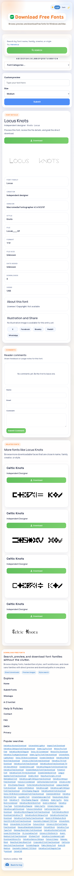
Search (37, 50)
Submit (37, 101)
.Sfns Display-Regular (30, 791)
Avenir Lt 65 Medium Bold (56, 818)
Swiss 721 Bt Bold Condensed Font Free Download (24, 794)
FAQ (6, 720)
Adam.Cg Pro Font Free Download (43, 754)
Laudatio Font (24, 797)
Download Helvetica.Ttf (13, 815)
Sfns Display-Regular (29, 800)
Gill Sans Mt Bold (10, 767)
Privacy (7, 732)
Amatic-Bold (33, 776)
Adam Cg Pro (56, 800)
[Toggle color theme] (60, 7)
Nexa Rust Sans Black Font (20, 842)
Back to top (13, 865)
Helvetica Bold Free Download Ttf (53, 763)
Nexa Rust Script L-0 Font (51, 776)
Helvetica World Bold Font (30, 803)
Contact (8, 714)
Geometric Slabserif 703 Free (45, 821)
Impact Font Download (56, 745)
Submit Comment (16, 430)
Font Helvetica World (60, 812)
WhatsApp (13, 335)
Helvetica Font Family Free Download (28, 818)
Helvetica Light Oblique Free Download (35, 779)
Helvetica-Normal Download (15, 745)
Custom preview (12, 77)
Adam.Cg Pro (39, 806)
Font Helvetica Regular (23, 806)
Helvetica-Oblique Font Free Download (19, 748)
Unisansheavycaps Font (41, 797)
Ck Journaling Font (30, 833)
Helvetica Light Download (14, 809)
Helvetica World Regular (19, 751)
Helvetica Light (42, 788)
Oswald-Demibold (47, 758)
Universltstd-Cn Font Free (20, 824)
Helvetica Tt (14, 800)
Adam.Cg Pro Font (44, 748)
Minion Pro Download (59, 751)
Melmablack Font (10, 779)
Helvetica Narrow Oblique (33, 839)
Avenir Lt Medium (49, 803)
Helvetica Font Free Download (26, 763)
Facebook (25, 329)
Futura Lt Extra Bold (34, 809)
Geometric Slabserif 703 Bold (24, 848)
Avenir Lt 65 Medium (26, 788)
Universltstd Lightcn (36, 745)
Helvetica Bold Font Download (53, 791)
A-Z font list (9, 702)
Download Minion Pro (12, 839)
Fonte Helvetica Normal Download (40, 785)
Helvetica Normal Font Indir (55, 830)
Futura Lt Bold (38, 824)
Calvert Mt (18, 851)
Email (8, 400)
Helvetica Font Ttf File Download (22, 773)
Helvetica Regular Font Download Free (51, 767)
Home (6, 683)
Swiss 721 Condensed (39, 751)
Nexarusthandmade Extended (30, 827)
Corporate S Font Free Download (46, 842)
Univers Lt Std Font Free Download (36, 760)
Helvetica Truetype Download (16, 754)
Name (8, 390)
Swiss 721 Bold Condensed (26, 758)
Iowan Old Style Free (12, 833)
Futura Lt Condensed (26, 782)
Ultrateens (44, 800)
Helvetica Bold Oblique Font (36, 815)
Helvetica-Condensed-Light (53, 836)
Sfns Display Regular (16, 785)
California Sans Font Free (47, 782)
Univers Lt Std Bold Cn (49, 833)
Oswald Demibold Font (47, 773)
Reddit (50, 329)
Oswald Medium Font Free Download (40, 770)
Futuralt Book (49, 827)
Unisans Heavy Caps (55, 806)
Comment (10, 411)
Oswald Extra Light (26, 767)
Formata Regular (32, 845)
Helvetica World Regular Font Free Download (32, 812)
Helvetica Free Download (14, 770)
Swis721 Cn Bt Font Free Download (17, 821)
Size (6, 88)
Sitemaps (8, 696)
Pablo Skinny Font (48, 845)
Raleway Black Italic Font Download (28, 830)
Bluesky (38, 329)
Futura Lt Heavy (52, 839)
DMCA (7, 726)
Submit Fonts (10, 689)
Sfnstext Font (34, 836)
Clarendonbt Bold (53, 794)
